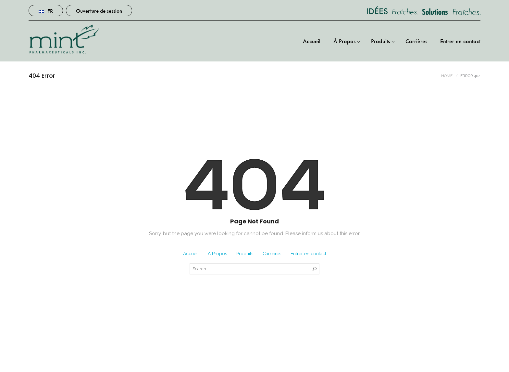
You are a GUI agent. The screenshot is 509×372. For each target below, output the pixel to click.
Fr (46, 10)
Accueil (311, 41)
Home (447, 75)
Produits (380, 41)
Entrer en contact (460, 41)
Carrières (416, 41)
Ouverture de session (99, 10)
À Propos (344, 41)
